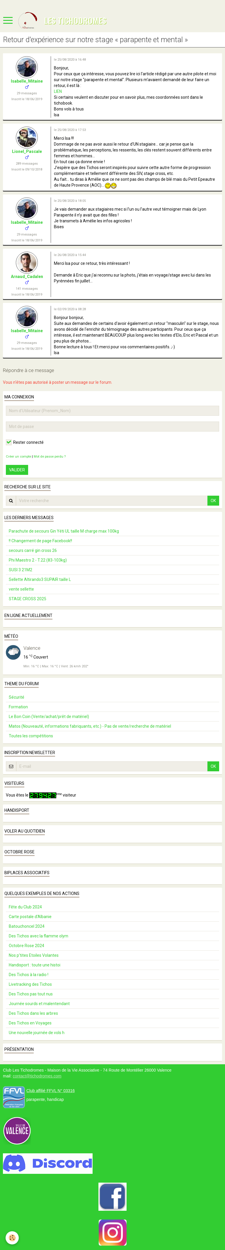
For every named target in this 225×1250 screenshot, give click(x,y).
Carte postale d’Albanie (30, 916)
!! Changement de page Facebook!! (40, 540)
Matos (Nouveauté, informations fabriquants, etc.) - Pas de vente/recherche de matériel (90, 726)
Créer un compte (18, 456)
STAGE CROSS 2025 (27, 598)
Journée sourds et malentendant (39, 1003)
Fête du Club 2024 (25, 907)
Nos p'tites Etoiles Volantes (34, 955)
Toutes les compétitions (31, 736)
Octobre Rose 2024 (26, 945)
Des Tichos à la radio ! (28, 974)
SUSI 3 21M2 (20, 569)
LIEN (58, 91)
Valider (17, 470)
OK (213, 500)
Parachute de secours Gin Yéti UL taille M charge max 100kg (64, 531)
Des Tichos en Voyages (30, 1023)
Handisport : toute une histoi (34, 965)
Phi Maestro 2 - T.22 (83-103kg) (38, 560)
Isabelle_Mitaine (27, 81)
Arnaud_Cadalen (27, 276)
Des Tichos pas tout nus (31, 994)
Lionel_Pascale (27, 151)
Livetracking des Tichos (30, 984)
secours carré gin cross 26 (33, 550)
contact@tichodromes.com (37, 1076)
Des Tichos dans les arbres (33, 1013)
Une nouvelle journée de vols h (36, 1032)
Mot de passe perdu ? (50, 456)
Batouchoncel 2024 (27, 926)
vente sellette (21, 589)
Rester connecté (25, 442)
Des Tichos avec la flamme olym (38, 936)
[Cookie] (12, 1237)
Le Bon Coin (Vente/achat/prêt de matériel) (49, 716)
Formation (18, 707)
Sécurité (16, 697)
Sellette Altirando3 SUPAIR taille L (40, 579)
